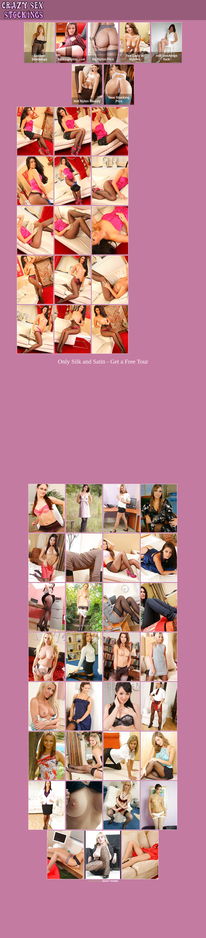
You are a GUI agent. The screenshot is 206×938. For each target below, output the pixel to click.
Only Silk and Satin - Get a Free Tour (103, 361)
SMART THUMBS (110, 826)
